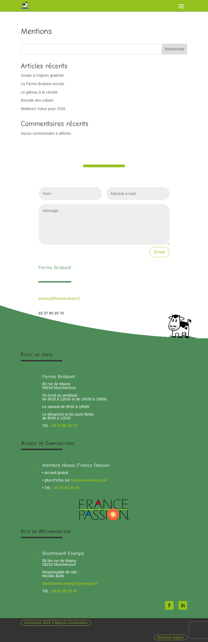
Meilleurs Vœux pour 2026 (43, 109)
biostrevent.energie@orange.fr (69, 583)
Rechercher (174, 49)
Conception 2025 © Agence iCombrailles (56, 622)
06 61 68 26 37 (64, 591)
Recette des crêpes (37, 100)
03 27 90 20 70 (64, 425)
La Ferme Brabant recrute (42, 84)
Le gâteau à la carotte (39, 92)
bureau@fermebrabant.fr (59, 298)
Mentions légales (170, 637)
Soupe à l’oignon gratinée (42, 75)
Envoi (159, 252)
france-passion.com (89, 480)
